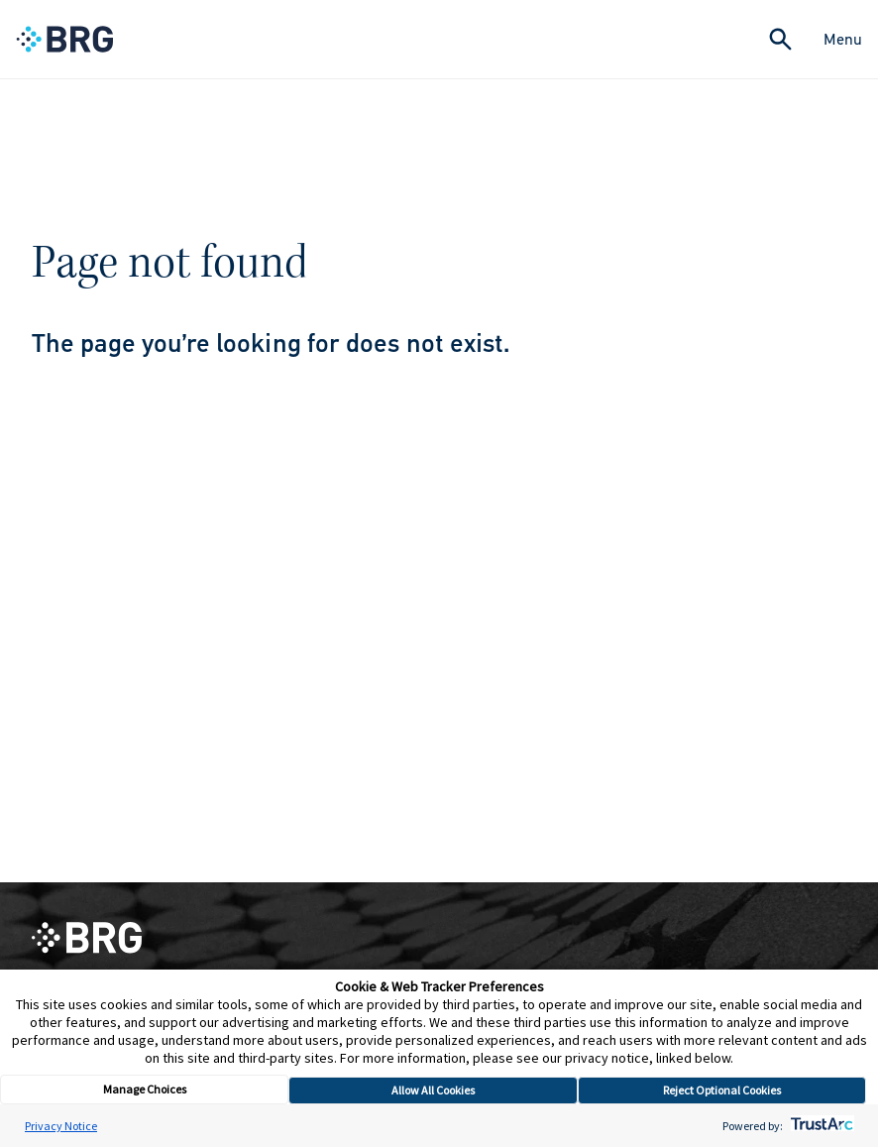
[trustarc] (820, 1125)
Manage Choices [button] (144, 1089)
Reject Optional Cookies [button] (722, 1090)
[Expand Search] (780, 39)
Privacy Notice (61, 1125)
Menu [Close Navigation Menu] (842, 39)
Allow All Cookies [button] (433, 1090)
